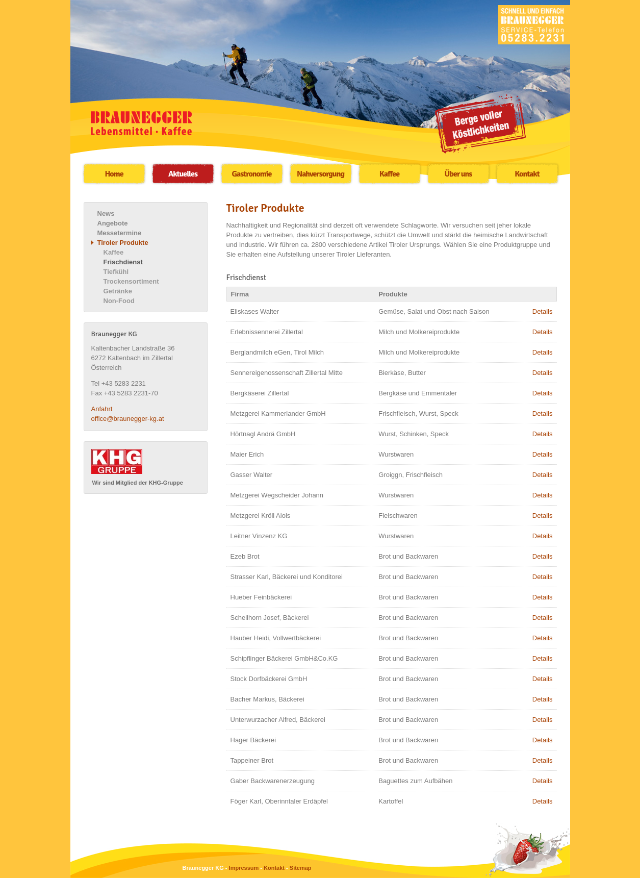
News (106, 213)
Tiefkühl (116, 271)
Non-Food (119, 301)
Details (542, 311)
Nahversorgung (320, 174)
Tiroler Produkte (122, 242)
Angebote (112, 223)
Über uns (458, 174)
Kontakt (527, 174)
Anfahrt (102, 409)
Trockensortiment (131, 281)
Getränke (118, 291)
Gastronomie (252, 174)
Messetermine (119, 233)
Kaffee (389, 174)
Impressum (244, 868)
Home (114, 174)
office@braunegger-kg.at (127, 418)
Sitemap (301, 868)
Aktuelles (182, 174)
